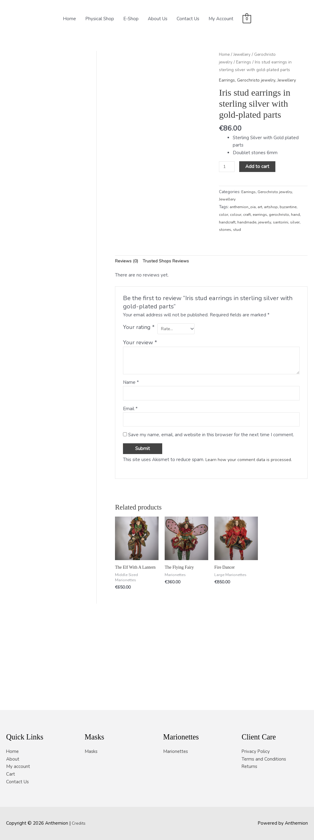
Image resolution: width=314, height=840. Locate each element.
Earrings (245, 62)
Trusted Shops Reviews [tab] (169, 346)
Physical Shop (99, 19)
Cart (10, 774)
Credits (79, 823)
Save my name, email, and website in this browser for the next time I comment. (211, 522)
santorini (227, 230)
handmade (260, 222)
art (261, 207)
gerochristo (282, 215)
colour (236, 215)
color (223, 215)
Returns (250, 766)
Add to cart (258, 166)
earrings (262, 215)
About (12, 759)
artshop (273, 207)
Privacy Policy (256, 751)
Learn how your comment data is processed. (251, 547)
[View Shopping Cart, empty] (247, 19)
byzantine (291, 207)
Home (69, 19)
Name (131, 467)
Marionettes (176, 751)
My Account (221, 19)
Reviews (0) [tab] (127, 346)
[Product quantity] (227, 166)
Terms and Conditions (264, 759)
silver (242, 230)
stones (255, 230)
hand (223, 222)
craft (248, 215)
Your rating (139, 412)
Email (130, 495)
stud (268, 230)
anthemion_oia (243, 207)
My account (18, 766)
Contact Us (188, 19)
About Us (157, 19)
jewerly (279, 222)
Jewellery (243, 54)
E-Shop (131, 19)
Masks (91, 751)
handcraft (239, 222)
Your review (140, 427)
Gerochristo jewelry (258, 80)
